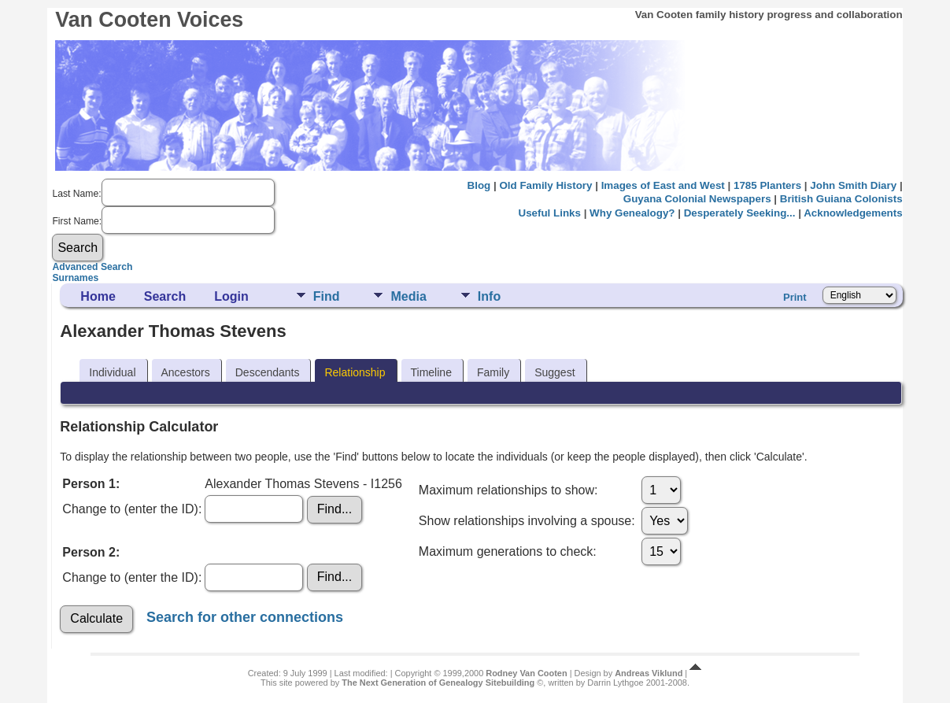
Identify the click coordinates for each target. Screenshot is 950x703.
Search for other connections (244, 617)
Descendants (267, 372)
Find (326, 296)
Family (493, 372)
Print (795, 297)
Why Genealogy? (632, 213)
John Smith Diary (853, 185)
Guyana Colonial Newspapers (697, 199)
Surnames (75, 277)
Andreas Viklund (648, 673)
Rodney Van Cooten (526, 673)
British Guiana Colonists (841, 199)
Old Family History (545, 185)
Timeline (431, 372)
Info (489, 296)
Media (408, 296)
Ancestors (185, 372)
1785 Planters (767, 185)
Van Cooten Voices (149, 19)
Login (231, 296)
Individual (112, 372)
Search (165, 296)
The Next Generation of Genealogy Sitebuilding (438, 682)
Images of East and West (663, 185)
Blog (479, 185)
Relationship (354, 372)
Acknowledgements (853, 213)
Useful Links (550, 213)
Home (97, 296)
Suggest (554, 372)
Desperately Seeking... (740, 213)
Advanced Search (92, 266)
